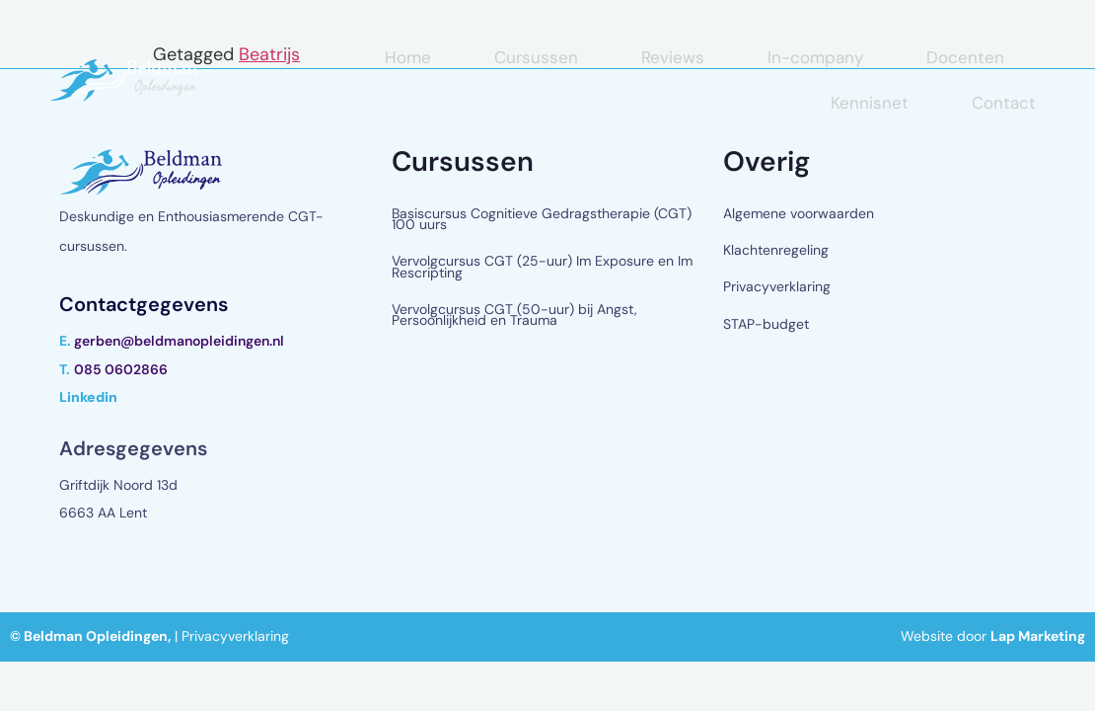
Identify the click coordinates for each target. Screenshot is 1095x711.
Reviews (672, 57)
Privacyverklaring (777, 286)
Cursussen (536, 57)
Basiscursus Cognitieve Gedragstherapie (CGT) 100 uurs (542, 218)
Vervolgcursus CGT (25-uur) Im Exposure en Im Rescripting (542, 266)
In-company (815, 57)
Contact (1004, 103)
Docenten (965, 57)
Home (408, 57)
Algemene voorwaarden (798, 213)
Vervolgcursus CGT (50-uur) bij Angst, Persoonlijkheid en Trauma (514, 314)
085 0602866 (121, 369)
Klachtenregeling (776, 250)
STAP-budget (766, 324)
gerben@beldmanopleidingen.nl (179, 341)
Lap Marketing (1037, 636)
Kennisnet (870, 103)
